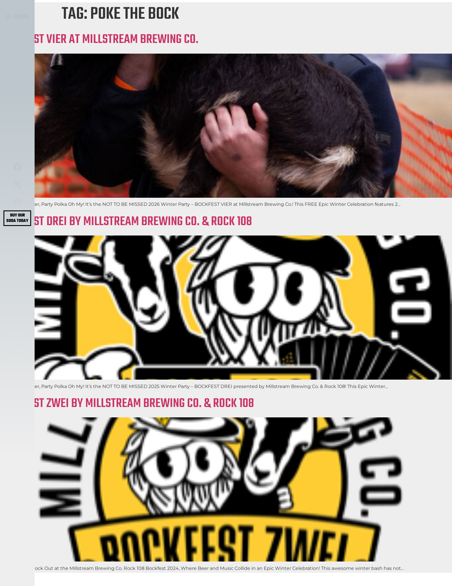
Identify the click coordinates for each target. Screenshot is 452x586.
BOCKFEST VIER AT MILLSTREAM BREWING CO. (99, 40)
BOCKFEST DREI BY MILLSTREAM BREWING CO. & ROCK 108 (126, 222)
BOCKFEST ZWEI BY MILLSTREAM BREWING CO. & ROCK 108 (127, 404)
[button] (17, 17)
